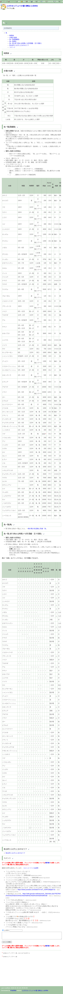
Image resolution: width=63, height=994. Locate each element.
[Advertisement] (31, 15)
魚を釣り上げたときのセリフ (19, 45)
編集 (19, 1)
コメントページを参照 (30, 868)
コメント (12, 47)
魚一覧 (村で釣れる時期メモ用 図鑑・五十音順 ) (25, 43)
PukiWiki (13, 992)
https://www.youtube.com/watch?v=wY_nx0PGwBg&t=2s (36, 889)
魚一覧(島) (12, 41)
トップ (4, 1)
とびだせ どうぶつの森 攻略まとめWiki (22, 6)
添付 (38, 1)
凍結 (24, 1)
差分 (29, 1)
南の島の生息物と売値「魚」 (37, 528)
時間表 (11, 35)
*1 (45, 433)
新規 (56, 1)
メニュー (13, 1)
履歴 (34, 1)
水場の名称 (13, 37)
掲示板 (47, 862)
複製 (43, 1)
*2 (2, 957)
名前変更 (50, 1)
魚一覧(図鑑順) (14, 39)
